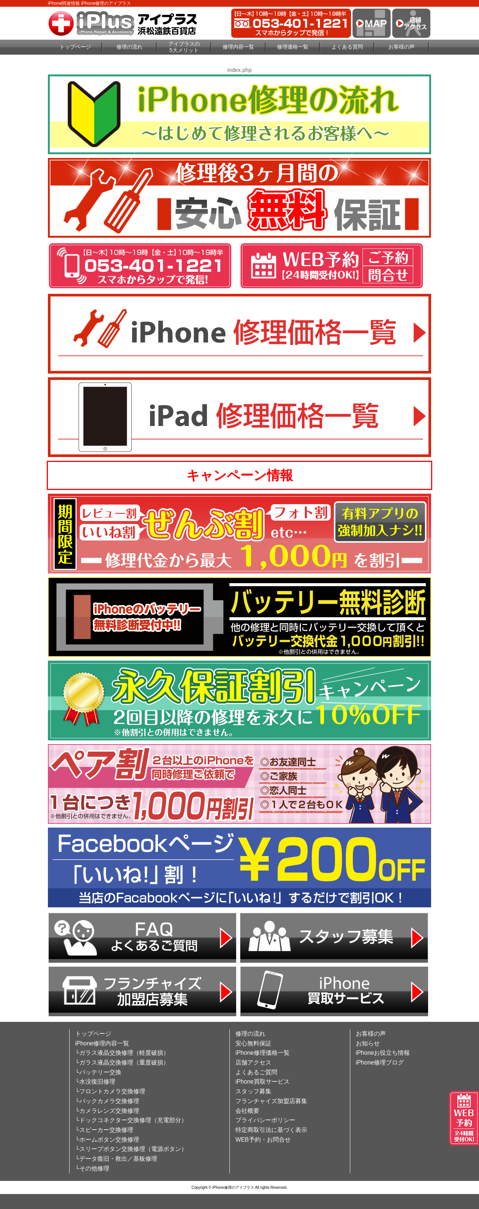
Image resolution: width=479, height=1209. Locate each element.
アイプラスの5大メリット (184, 47)
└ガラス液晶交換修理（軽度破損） (122, 1053)
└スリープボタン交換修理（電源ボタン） (131, 1149)
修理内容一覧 (238, 47)
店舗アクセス (253, 1062)
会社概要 (247, 1111)
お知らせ (368, 1043)
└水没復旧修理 (95, 1081)
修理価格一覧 (292, 47)
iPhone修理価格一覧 (262, 1053)
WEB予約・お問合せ (263, 1139)
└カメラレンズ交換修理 (107, 1111)
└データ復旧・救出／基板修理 (116, 1158)
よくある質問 (347, 47)
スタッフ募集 (253, 1091)
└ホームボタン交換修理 (107, 1139)
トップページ (75, 47)
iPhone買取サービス (262, 1081)
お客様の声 (401, 47)
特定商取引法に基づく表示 (271, 1130)
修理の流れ (129, 47)
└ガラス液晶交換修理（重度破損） (122, 1062)
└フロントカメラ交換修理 (110, 1091)
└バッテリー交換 (98, 1072)
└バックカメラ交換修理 (107, 1101)
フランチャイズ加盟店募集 (271, 1101)
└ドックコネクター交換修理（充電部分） (131, 1120)
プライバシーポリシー (265, 1120)
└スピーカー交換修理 (104, 1130)
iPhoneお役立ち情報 (383, 1053)
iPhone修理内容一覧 (102, 1043)
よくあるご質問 (256, 1072)
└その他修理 (92, 1168)
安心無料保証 (253, 1043)
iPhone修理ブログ (380, 1062)
